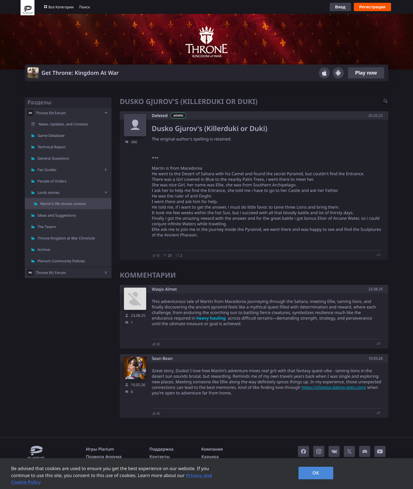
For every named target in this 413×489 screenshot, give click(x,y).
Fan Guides (47, 169)
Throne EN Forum (51, 112)
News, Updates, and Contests (63, 124)
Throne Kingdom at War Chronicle (66, 238)
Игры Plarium (100, 449)
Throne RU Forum (51, 272)
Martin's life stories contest (63, 203)
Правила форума (104, 457)
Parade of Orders (52, 181)
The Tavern (47, 226)
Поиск (84, 6)
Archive (44, 249)
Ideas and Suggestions (57, 215)
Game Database (51, 135)
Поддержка (162, 449)
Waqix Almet (164, 289)
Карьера (210, 457)
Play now (366, 73)
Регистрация (372, 6)
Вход (340, 6)
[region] (206, 473)
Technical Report (52, 146)
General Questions (53, 158)
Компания (212, 449)
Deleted (160, 115)
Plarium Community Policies (61, 260)
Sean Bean (162, 358)
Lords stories (48, 192)
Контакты (160, 457)
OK (315, 473)
